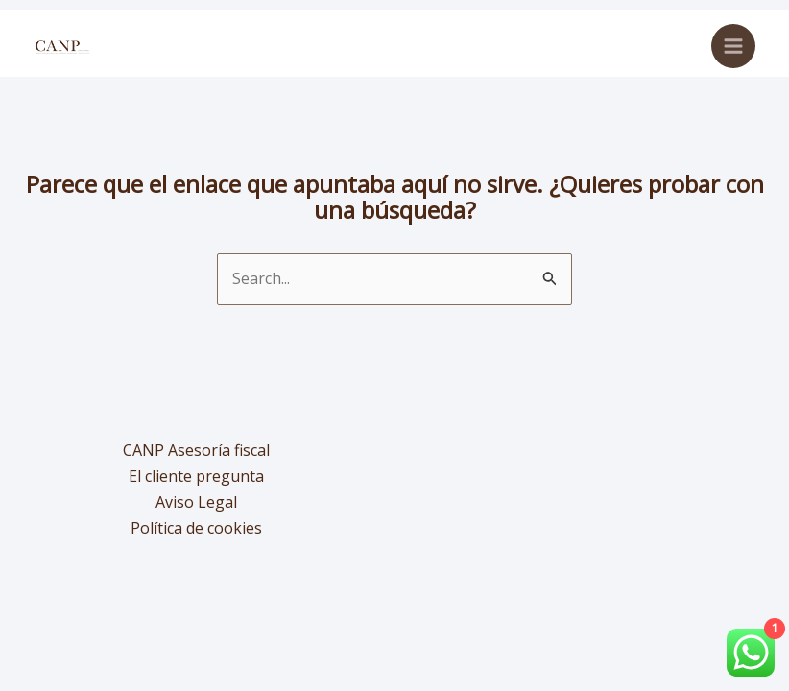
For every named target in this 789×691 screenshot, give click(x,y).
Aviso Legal (196, 501)
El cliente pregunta (196, 476)
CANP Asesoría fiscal (196, 450)
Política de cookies (196, 527)
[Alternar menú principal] (733, 46)
